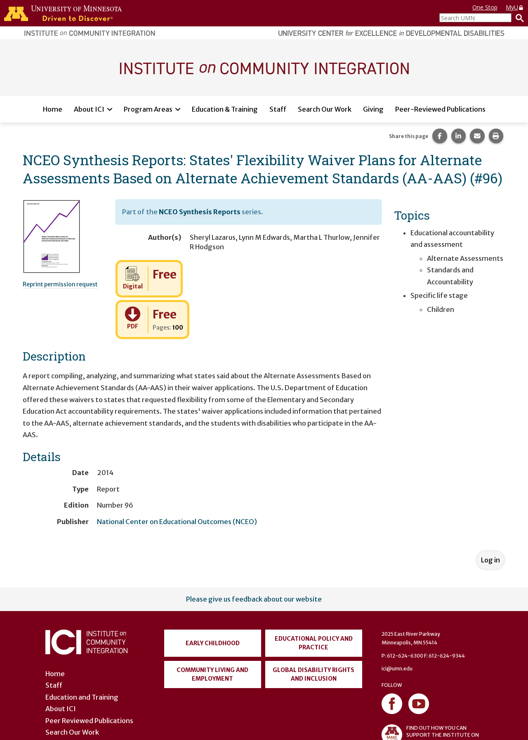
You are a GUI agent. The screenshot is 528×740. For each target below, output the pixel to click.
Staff (277, 109)
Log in (490, 560)
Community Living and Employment (212, 674)
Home (52, 109)
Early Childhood (213, 643)
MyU (515, 7)
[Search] (518, 17)
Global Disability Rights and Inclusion (313, 674)
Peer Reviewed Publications (89, 721)
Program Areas (148, 109)
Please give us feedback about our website (254, 599)
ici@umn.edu (397, 668)
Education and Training (81, 697)
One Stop (484, 7)
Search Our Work (324, 109)
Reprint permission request (60, 284)
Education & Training (225, 109)
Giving (373, 109)
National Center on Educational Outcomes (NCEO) (177, 522)
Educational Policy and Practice (314, 643)
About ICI (89, 109)
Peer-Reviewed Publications (440, 109)
